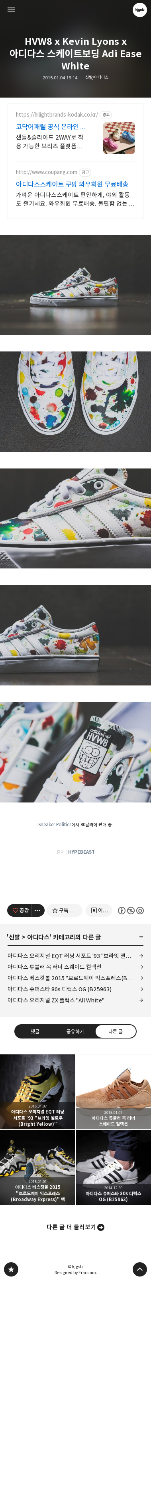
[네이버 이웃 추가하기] (99, 1132)
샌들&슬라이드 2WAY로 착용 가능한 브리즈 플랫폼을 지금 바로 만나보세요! (50, 142)
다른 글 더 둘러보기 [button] (71, 1449)
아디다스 (38, 1159)
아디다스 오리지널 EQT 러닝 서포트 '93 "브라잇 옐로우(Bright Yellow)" (75, 1178)
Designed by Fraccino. (76, 1494)
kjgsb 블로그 (11, 1491)
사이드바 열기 (11, 9)
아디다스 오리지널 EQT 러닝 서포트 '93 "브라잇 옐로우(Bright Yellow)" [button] (37, 1314)
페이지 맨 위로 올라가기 (139, 1491)
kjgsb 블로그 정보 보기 (139, 9)
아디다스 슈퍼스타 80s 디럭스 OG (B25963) (60, 1211)
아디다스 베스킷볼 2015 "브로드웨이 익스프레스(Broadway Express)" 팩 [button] (37, 1389)
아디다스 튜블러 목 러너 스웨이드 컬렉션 (55, 1189)
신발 (14, 1159)
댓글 (35, 1253)
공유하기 (75, 1253)
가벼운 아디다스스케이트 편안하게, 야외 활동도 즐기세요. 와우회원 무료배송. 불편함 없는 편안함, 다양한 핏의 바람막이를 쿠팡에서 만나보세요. (75, 199)
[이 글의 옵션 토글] (38, 1132)
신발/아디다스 (96, 77)
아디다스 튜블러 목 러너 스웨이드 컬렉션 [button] (113, 1314)
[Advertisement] (75, 282)
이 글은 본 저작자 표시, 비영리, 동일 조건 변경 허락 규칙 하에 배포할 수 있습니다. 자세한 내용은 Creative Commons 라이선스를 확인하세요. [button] (131, 1132)
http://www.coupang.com (46, 172)
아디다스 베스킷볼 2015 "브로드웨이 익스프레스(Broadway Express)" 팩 (75, 1200)
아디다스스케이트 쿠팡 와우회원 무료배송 (72, 184)
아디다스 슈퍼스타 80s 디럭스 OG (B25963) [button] (113, 1389)
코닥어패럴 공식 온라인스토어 (50, 127)
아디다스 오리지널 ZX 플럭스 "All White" (56, 1222)
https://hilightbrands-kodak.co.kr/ (57, 114)
